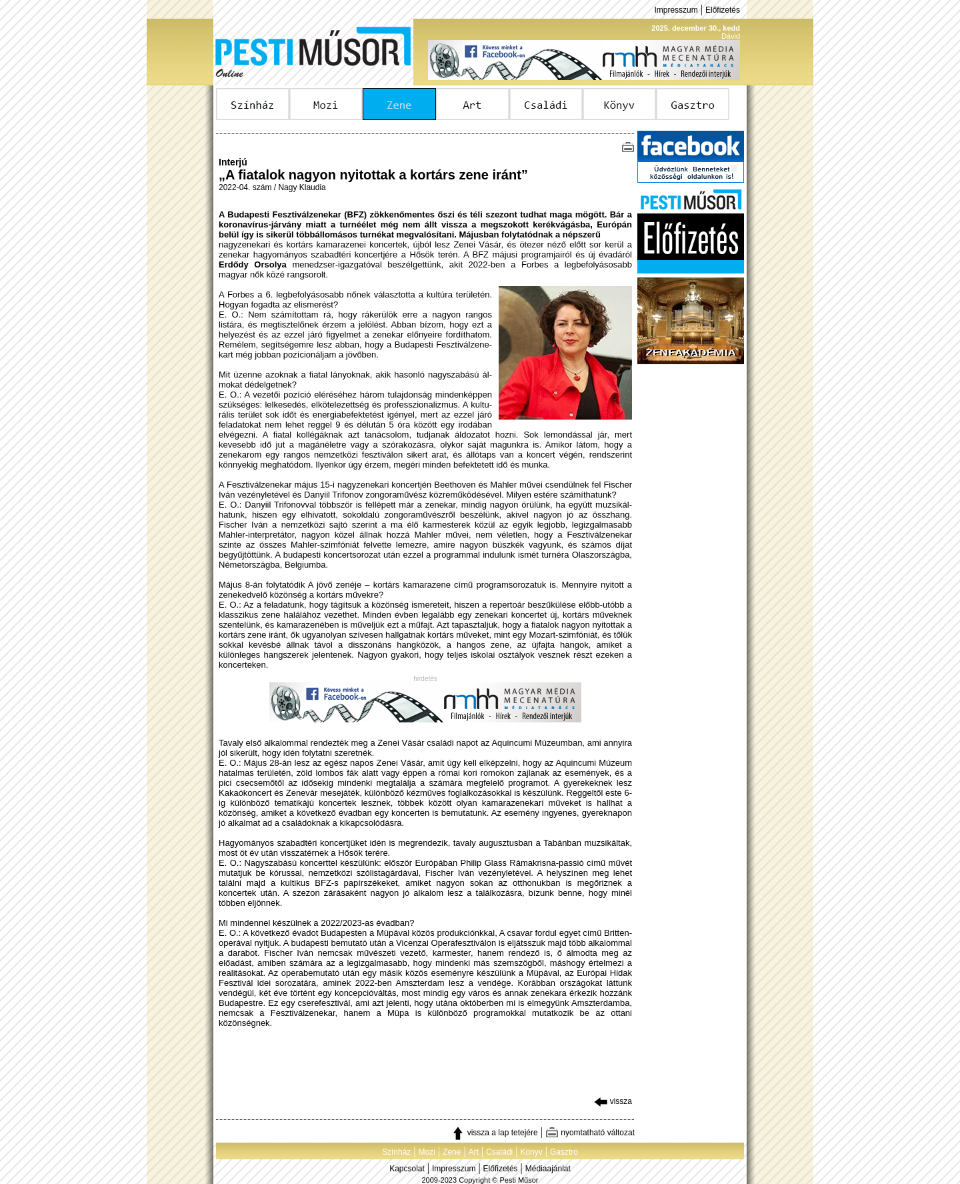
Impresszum (675, 10)
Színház (396, 1152)
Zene (452, 1152)
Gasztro (564, 1152)
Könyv (531, 1152)
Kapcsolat (407, 1168)
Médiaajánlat (548, 1168)
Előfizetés (722, 10)
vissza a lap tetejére (494, 1132)
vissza (613, 1101)
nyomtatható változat (590, 1132)
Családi (499, 1152)
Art (474, 1152)
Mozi (427, 1152)
